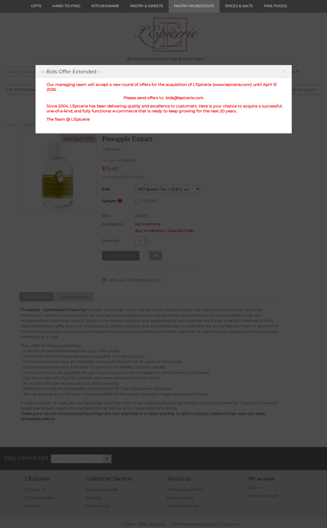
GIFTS (36, 6)
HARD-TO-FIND (66, 6)
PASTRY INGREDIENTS (194, 6)
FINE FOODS (275, 6)
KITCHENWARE (105, 6)
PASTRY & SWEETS (146, 6)
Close (284, 72)
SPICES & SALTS (239, 6)
